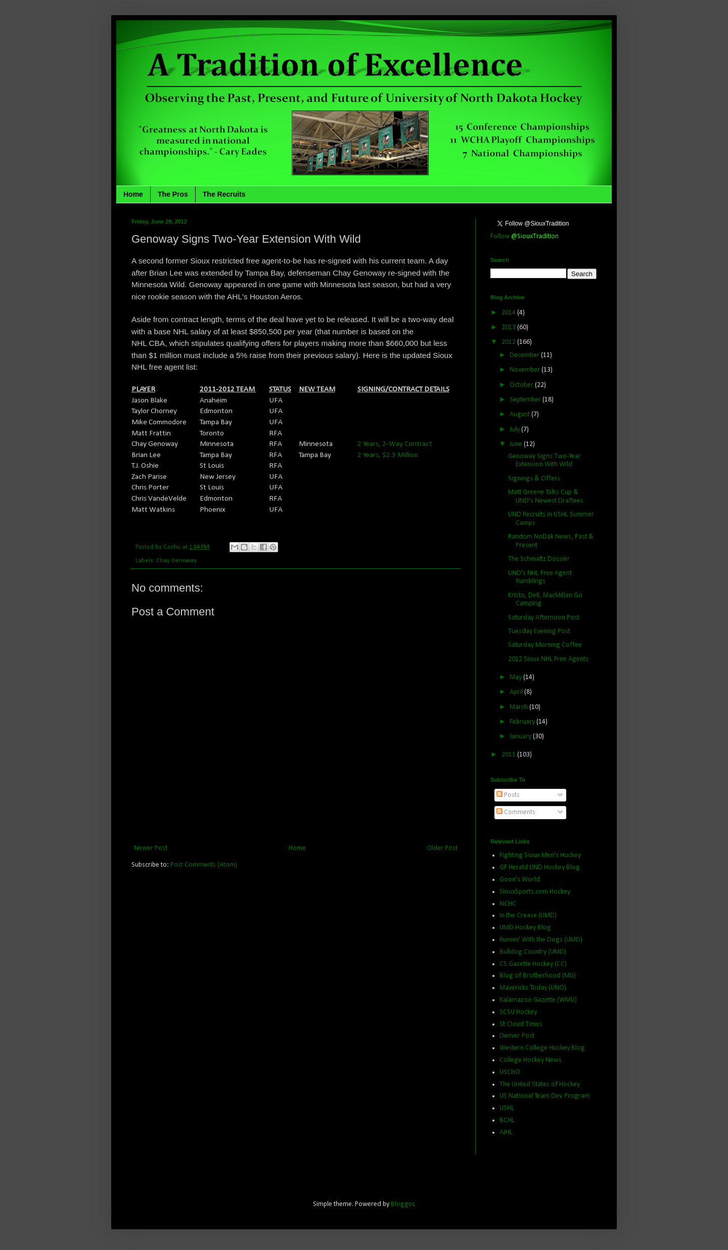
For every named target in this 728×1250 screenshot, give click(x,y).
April (517, 692)
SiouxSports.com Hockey (534, 892)
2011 (509, 754)
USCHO (509, 1072)
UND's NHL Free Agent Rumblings (540, 577)
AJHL (506, 1132)
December (525, 355)
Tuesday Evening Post (539, 631)
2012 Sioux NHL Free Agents (548, 659)
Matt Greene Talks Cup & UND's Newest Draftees (545, 496)
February (523, 722)
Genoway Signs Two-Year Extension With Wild (544, 461)
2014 (509, 313)
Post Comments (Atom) (203, 865)
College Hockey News (530, 1060)
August (520, 414)
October (522, 385)
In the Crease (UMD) (528, 915)
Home (133, 194)
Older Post (442, 848)
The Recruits (224, 194)
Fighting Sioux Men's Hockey (540, 855)
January (521, 736)
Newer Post (150, 848)
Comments (515, 812)
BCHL (507, 1120)
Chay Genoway (176, 561)
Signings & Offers (534, 478)
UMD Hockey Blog (525, 927)
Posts (508, 795)
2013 (509, 327)
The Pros (173, 194)
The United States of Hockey (539, 1084)
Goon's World (519, 879)
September (526, 400)
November (525, 370)
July (515, 429)
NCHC (507, 904)
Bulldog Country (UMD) (532, 952)
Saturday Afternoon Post (543, 617)
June (517, 444)
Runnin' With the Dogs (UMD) (540, 940)
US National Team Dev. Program (544, 1096)
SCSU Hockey (518, 1012)
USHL (506, 1108)
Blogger (402, 1204)
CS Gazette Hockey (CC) (533, 964)
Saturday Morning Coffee (545, 645)
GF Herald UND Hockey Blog (539, 867)
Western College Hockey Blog (542, 1048)
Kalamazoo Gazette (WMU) (538, 1000)
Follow (524, 236)
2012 (509, 342)
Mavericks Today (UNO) (532, 988)
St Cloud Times (520, 1024)
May (516, 677)
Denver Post (516, 1036)
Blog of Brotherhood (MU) (537, 975)
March (519, 707)
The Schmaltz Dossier (539, 559)
